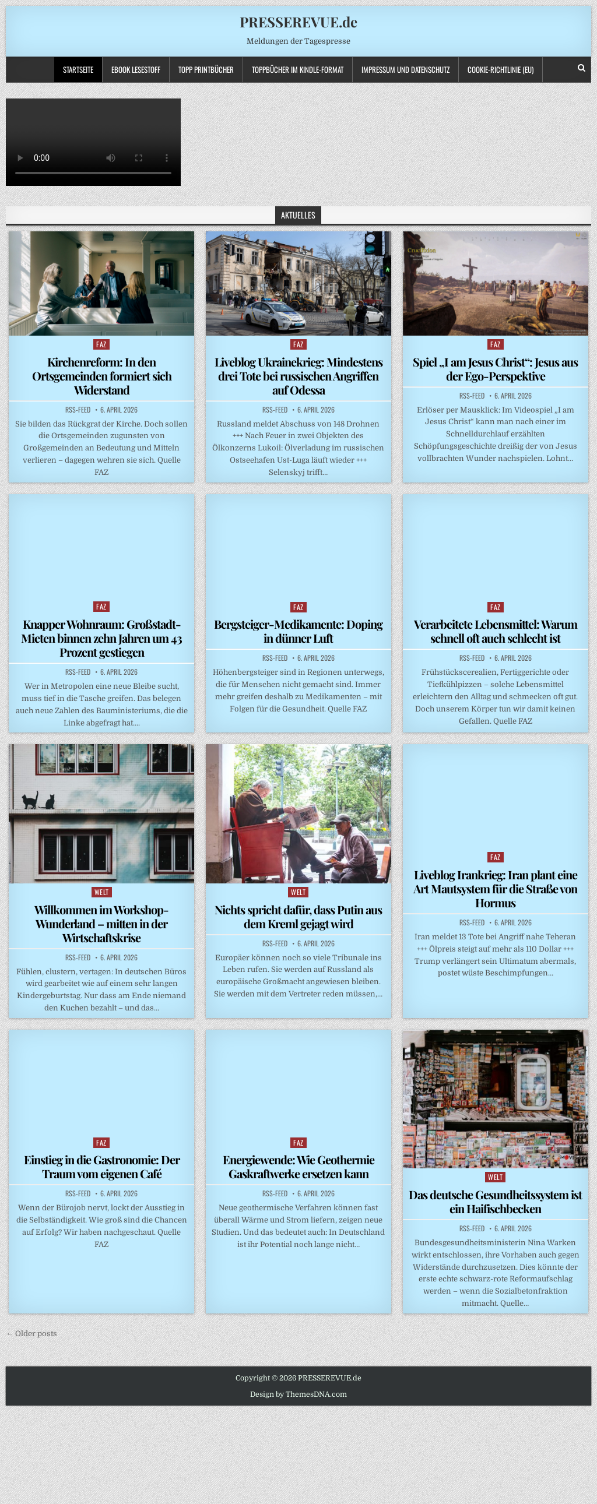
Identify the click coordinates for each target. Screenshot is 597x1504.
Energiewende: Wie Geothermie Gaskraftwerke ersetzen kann (298, 1166)
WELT (101, 892)
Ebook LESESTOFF (135, 69)
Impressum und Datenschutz (405, 69)
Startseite (78, 69)
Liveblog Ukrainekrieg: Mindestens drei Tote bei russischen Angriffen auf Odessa (298, 375)
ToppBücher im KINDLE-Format (297, 69)
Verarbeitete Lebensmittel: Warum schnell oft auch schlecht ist (495, 631)
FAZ (101, 344)
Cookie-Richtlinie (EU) (500, 69)
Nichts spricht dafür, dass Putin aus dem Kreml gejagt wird (298, 916)
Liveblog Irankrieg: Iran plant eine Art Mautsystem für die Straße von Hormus (495, 888)
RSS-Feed (77, 409)
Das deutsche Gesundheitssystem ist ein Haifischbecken (495, 1201)
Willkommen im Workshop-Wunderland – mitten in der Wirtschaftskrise (101, 923)
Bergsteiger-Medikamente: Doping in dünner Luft (298, 631)
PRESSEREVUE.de (298, 21)
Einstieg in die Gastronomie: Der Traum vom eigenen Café (102, 1166)
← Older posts (31, 1333)
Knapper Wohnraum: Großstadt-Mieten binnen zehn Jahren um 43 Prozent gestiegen (101, 638)
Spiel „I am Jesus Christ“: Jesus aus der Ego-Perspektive (495, 368)
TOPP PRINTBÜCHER (206, 69)
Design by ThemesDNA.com (298, 1394)
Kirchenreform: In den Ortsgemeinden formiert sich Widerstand (101, 375)
